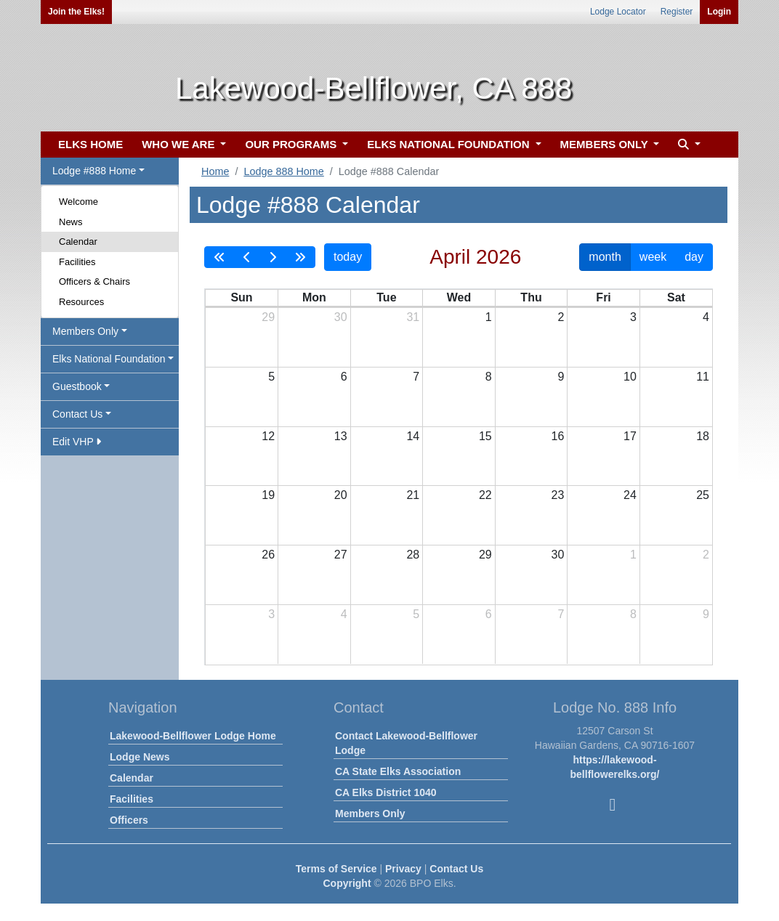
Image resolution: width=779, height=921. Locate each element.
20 (340, 495)
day (694, 257)
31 (412, 317)
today (348, 257)
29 (268, 317)
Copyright (347, 883)
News (71, 221)
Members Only (370, 813)
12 (268, 436)
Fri (603, 297)
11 (702, 376)
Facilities (77, 261)
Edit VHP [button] (76, 441)
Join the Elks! (76, 12)
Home (215, 171)
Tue (386, 297)
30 (340, 317)
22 (485, 495)
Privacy (403, 869)
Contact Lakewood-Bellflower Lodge (406, 743)
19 (268, 495)
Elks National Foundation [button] (109, 359)
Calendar (78, 241)
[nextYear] (300, 257)
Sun (241, 297)
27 (340, 554)
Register (677, 12)
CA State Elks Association (398, 771)
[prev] (247, 257)
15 (485, 436)
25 (702, 495)
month (605, 257)
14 (412, 436)
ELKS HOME (90, 144)
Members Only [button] (85, 331)
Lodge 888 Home (283, 171)
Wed (459, 297)
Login (719, 12)
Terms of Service (336, 869)
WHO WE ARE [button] (179, 144)
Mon (314, 297)
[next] (272, 257)
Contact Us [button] (77, 414)
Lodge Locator (618, 12)
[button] (687, 145)
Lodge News (139, 757)
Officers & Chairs (94, 281)
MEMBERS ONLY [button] (605, 144)
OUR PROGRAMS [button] (292, 144)
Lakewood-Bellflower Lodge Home (193, 736)
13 (340, 436)
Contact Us (456, 869)
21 (412, 495)
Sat (676, 297)
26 (268, 554)
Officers (129, 820)
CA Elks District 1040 (386, 792)
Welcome (78, 201)
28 (412, 554)
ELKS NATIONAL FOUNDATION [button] (450, 144)
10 (630, 376)
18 (702, 436)
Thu (530, 297)
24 (630, 495)
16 (558, 436)
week (652, 257)
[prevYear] (219, 257)
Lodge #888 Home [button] (94, 171)
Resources (81, 301)
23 (558, 495)
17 (630, 436)
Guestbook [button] (77, 386)
